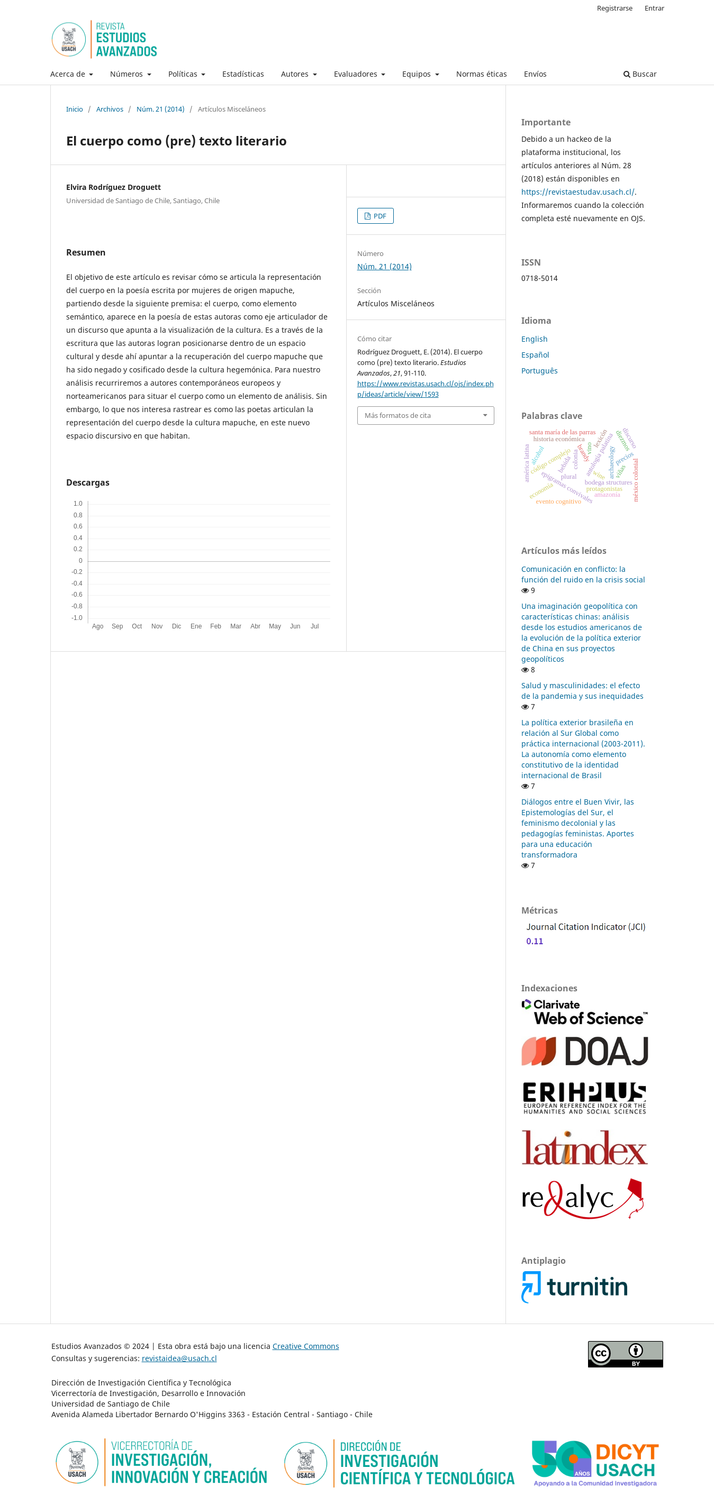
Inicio (74, 109)
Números (127, 74)
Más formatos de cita (398, 415)
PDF (379, 216)
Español (535, 355)
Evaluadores (356, 74)
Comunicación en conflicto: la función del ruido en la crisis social (583, 574)
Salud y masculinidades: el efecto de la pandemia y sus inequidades (582, 690)
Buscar (640, 74)
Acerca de (68, 74)
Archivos (109, 109)
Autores (296, 74)
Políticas (184, 74)
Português (539, 371)
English (534, 339)
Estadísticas (243, 74)
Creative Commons (306, 1346)
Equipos (417, 74)
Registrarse (614, 8)
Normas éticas (481, 74)
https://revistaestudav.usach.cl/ (578, 192)
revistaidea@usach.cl (179, 1358)
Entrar (654, 8)
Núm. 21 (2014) (161, 109)
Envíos (535, 74)
